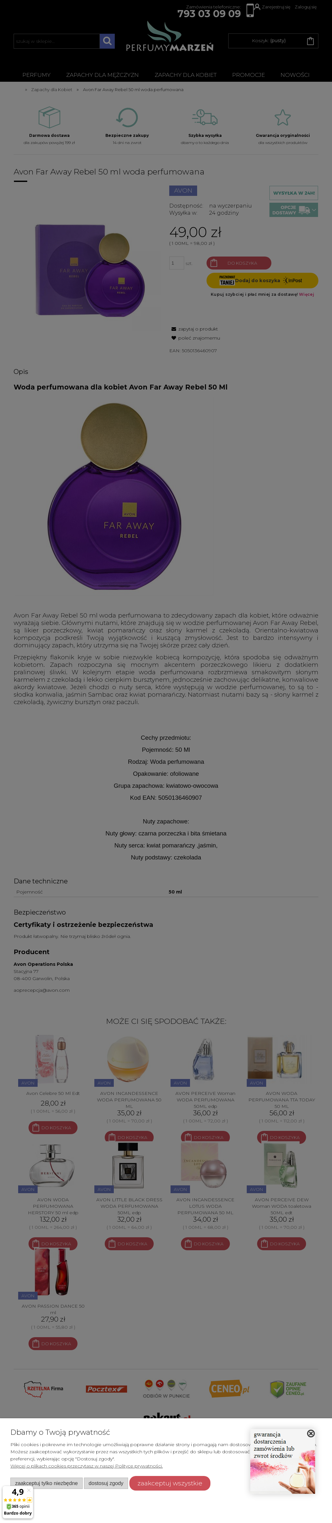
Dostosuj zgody (106, 1483)
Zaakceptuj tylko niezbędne (46, 1483)
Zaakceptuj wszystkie (169, 1483)
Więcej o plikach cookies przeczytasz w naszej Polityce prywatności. (86, 1466)
